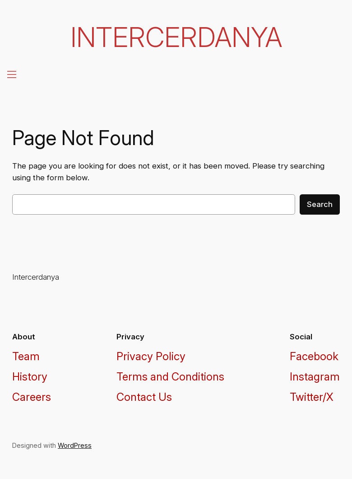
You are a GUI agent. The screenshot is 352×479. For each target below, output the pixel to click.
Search (320, 204)
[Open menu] (10, 74)
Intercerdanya (176, 37)
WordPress (75, 445)
